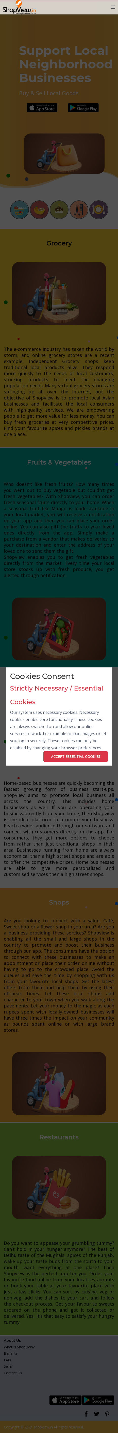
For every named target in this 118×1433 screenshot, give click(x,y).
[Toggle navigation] (113, 7)
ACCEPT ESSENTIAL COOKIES (75, 756)
